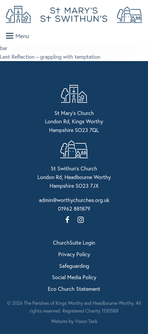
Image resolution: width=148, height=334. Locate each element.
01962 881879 (74, 208)
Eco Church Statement (74, 288)
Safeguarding (74, 265)
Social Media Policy (74, 277)
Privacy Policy (74, 254)
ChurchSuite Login (74, 242)
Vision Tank (86, 321)
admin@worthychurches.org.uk (74, 199)
